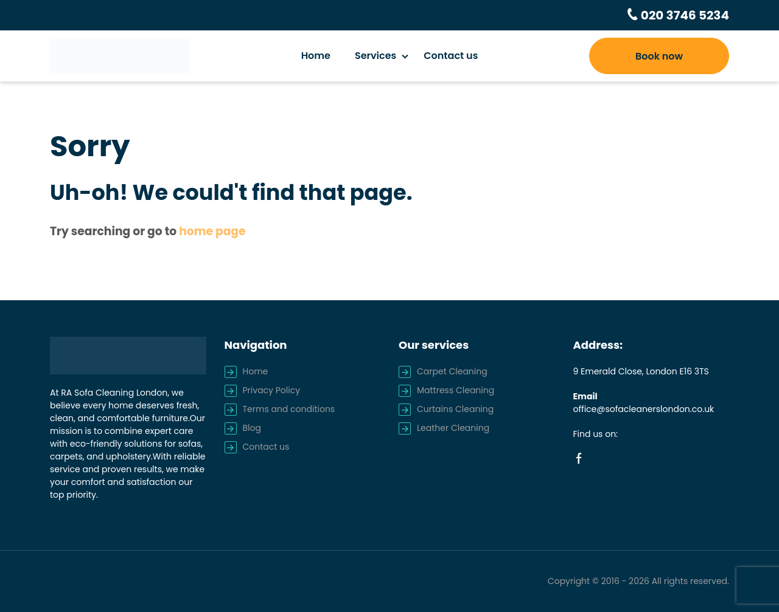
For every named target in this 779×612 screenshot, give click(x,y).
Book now (659, 56)
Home (315, 56)
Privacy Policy (272, 390)
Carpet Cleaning (452, 371)
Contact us (451, 56)
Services (375, 56)
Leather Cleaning (453, 428)
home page (212, 231)
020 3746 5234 (683, 15)
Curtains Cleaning (455, 409)
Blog (252, 428)
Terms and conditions (289, 409)
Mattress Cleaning (455, 390)
